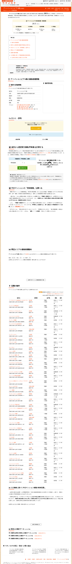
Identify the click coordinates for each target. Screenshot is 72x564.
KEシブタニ (11, 347)
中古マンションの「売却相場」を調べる (20, 47)
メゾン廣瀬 (11, 390)
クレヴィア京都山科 (13, 305)
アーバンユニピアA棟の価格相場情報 (19, 40)
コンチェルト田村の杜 (14, 404)
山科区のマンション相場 (44, 152)
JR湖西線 (21, 107)
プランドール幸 (12, 342)
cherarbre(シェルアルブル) (15, 362)
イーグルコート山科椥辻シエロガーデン (18, 300)
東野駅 (30, 324)
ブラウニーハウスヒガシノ (15, 311)
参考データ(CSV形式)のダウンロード (55, 293)
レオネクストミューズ (14, 366)
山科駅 (27, 106)
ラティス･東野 (12, 442)
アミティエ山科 (12, 417)
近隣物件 (68, 1)
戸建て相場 (45, 3)
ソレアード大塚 (12, 359)
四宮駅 (30, 311)
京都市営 (19, 109)
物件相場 (33, 3)
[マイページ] (14, 1)
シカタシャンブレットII (14, 467)
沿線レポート (29, 5)
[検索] (3, 1)
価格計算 (45, 1)
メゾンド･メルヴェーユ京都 (15, 372)
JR (18, 106)
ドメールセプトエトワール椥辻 (16, 473)
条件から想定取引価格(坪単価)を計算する (20, 45)
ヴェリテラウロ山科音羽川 (15, 324)
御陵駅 (56, 10)
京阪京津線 (66, 8)
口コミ (57, 1)
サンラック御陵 (12, 320)
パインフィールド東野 (14, 422)
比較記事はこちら (19, 206)
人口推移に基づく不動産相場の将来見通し (21, 55)
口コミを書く (36, 128)
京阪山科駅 (31, 320)
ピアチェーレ (12, 433)
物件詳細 (62, 1)
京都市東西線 (25, 109)
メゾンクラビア (12, 480)
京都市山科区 (57, 8)
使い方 (28, 3)
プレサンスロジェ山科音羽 (15, 394)
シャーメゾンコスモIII (14, 316)
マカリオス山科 (12, 338)
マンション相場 (39, 3)
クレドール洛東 (12, 453)
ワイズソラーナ (12, 329)
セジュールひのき (13, 386)
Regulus (11, 448)
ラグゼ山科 (11, 437)
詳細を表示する (42, 533)
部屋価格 (51, 1)
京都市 (52, 8)
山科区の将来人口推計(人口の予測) (19, 57)
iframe (50, 49)
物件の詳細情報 (15, 42)
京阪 (62, 8)
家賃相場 (56, 3)
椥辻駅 (30, 300)
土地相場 (51, 3)
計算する (22, 168)
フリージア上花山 (13, 476)
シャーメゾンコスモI (14, 463)
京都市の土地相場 (31, 154)
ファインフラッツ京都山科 (15, 428)
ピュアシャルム (12, 334)
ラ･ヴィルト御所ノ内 (14, 355)
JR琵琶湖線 (22, 106)
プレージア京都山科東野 (15, 375)
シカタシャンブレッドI (14, 458)
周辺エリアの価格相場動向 (17, 50)
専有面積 (13, 162)
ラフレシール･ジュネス (14, 399)
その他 (62, 3)
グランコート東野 (13, 413)
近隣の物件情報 (14, 52)
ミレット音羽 (12, 351)
